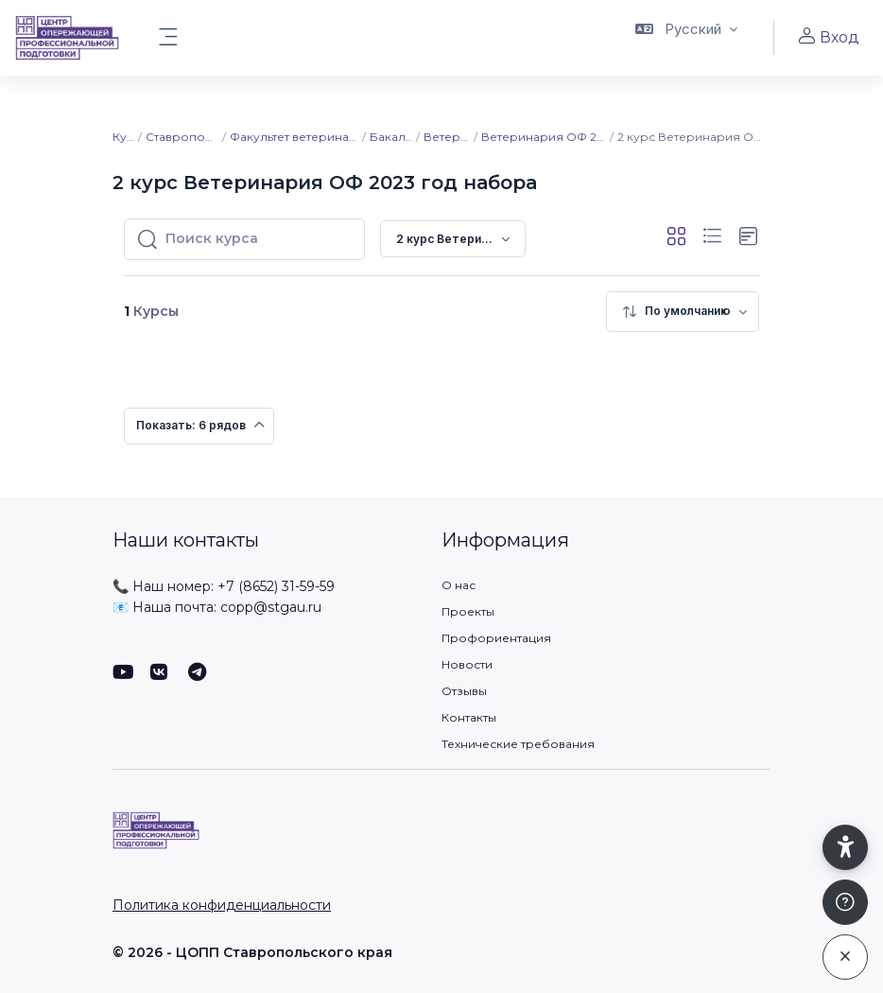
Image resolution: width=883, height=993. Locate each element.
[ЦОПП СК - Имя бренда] (67, 38)
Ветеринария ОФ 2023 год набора (545, 137)
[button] (686, 38)
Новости (467, 664)
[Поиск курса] (259, 239)
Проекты (468, 611)
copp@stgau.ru (270, 607)
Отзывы (464, 691)
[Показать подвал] (845, 902)
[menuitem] (682, 311)
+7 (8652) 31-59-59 (276, 586)
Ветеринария (448, 137)
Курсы (124, 137)
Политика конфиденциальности (222, 905)
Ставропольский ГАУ (183, 137)
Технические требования (518, 744)
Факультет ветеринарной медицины (295, 137)
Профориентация (496, 638)
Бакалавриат (392, 137)
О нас (459, 585)
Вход (828, 37)
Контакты (469, 717)
